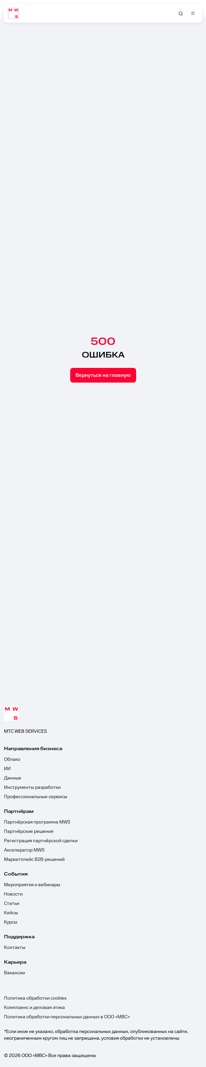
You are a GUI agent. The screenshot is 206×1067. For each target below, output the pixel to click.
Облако (12, 759)
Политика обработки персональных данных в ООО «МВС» (67, 1017)
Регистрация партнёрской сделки (41, 841)
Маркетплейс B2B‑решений (34, 859)
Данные (12, 778)
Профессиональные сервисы (35, 796)
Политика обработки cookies (35, 998)
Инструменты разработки (32, 787)
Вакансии (14, 973)
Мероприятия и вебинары (32, 885)
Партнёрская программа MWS (37, 822)
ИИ (7, 768)
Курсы (10, 922)
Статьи (11, 903)
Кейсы (11, 913)
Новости (13, 894)
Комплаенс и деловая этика (34, 1007)
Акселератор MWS (24, 850)
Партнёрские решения (28, 831)
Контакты (14, 947)
